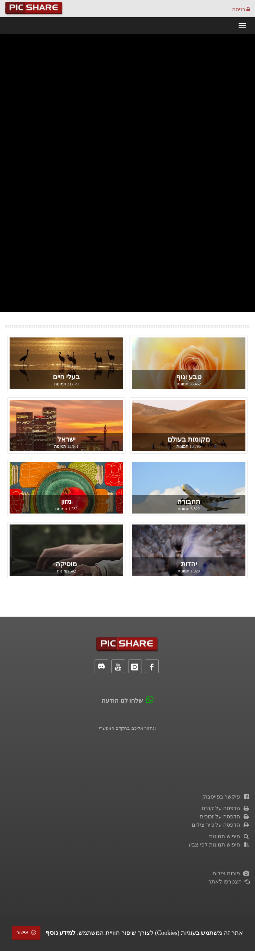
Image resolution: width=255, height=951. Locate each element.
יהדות (189, 564)
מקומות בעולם (189, 439)
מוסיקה (66, 564)
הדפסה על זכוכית (225, 816)
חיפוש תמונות (229, 836)
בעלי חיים (66, 377)
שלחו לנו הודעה (122, 700)
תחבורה (188, 501)
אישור (26, 932)
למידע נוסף (61, 932)
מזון (66, 501)
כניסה (241, 9)
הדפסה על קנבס (226, 808)
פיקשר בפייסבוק (226, 797)
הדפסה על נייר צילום (221, 825)
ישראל (66, 439)
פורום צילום (231, 873)
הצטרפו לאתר (229, 882)
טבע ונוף (189, 377)
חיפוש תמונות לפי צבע (219, 845)
